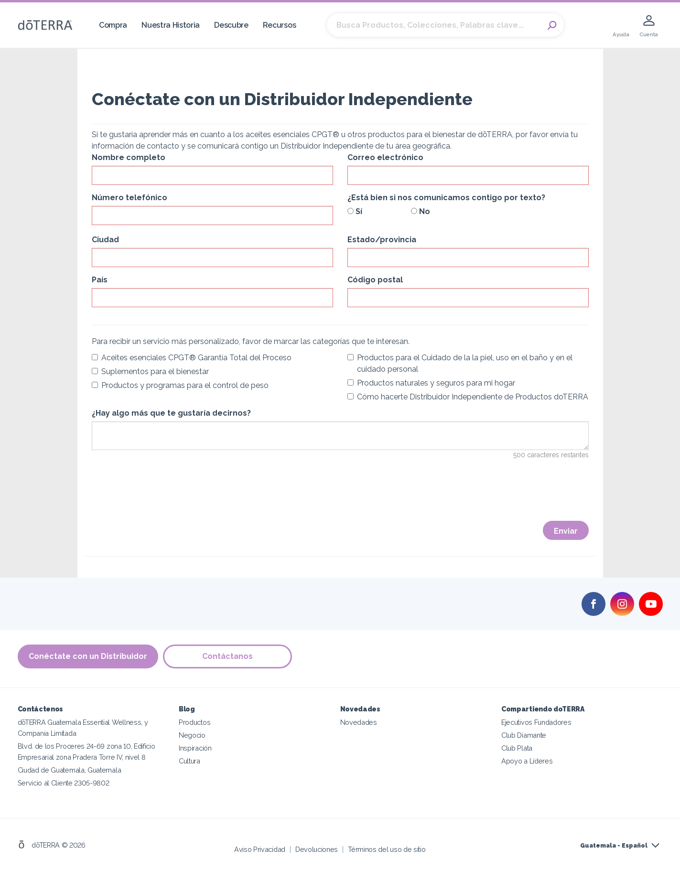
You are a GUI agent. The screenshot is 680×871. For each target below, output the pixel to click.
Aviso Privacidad (259, 849)
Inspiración (195, 748)
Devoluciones (316, 849)
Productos (194, 722)
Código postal (375, 279)
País (100, 279)
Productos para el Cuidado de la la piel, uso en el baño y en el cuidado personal (459, 363)
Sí (354, 211)
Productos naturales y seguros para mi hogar (431, 382)
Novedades (358, 722)
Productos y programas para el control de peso (180, 385)
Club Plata (516, 748)
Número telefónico (129, 197)
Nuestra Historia (170, 25)
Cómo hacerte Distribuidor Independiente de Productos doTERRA (467, 396)
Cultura (189, 761)
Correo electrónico (385, 157)
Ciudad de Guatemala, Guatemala (69, 770)
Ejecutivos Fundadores (536, 722)
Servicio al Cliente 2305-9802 (63, 783)
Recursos (279, 25)
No (420, 211)
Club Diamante (523, 735)
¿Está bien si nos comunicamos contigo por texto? (446, 197)
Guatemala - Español (614, 845)
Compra (113, 25)
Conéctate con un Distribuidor (88, 656)
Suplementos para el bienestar (150, 371)
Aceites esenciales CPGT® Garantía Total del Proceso (191, 357)
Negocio (192, 735)
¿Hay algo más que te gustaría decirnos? (171, 413)
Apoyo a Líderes (526, 761)
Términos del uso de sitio (386, 849)
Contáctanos (227, 656)
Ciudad (105, 239)
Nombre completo (128, 157)
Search (552, 25)
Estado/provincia (381, 239)
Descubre (231, 25)
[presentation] (164, 496)
